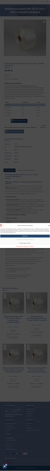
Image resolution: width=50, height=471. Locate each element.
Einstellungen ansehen (25, 243)
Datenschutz (26, 246)
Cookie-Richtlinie (19, 246)
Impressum (31, 246)
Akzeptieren (25, 236)
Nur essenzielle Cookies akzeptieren (25, 239)
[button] (49, 225)
